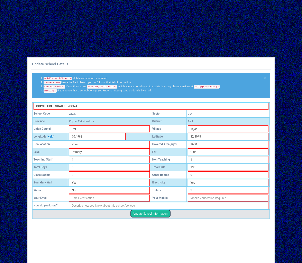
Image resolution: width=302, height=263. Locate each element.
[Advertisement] (122, 28)
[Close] (265, 78)
